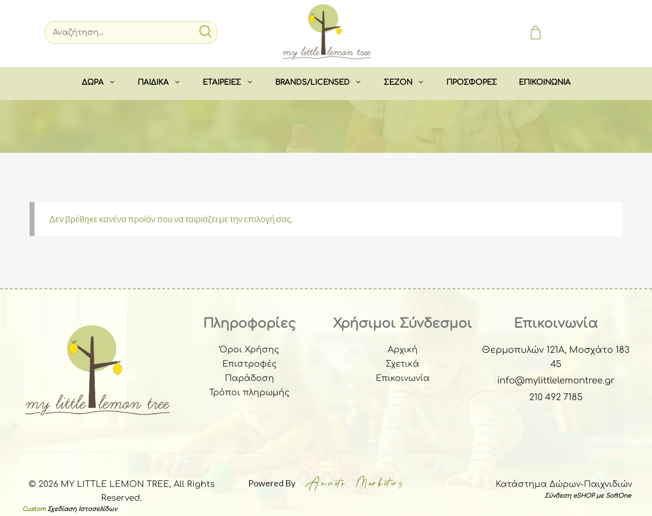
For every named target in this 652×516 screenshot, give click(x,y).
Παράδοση (249, 378)
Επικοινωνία (403, 378)
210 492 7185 (555, 397)
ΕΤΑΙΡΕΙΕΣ (233, 82)
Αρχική (403, 349)
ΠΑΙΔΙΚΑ (165, 82)
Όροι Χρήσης (249, 349)
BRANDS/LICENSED (324, 82)
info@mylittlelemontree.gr (556, 380)
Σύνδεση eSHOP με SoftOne (587, 495)
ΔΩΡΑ (104, 82)
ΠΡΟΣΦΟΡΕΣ (471, 82)
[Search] (131, 32)
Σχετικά (402, 364)
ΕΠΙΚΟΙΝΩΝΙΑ (545, 82)
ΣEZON (409, 82)
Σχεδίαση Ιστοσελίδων (82, 509)
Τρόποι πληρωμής (249, 392)
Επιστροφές (249, 364)
